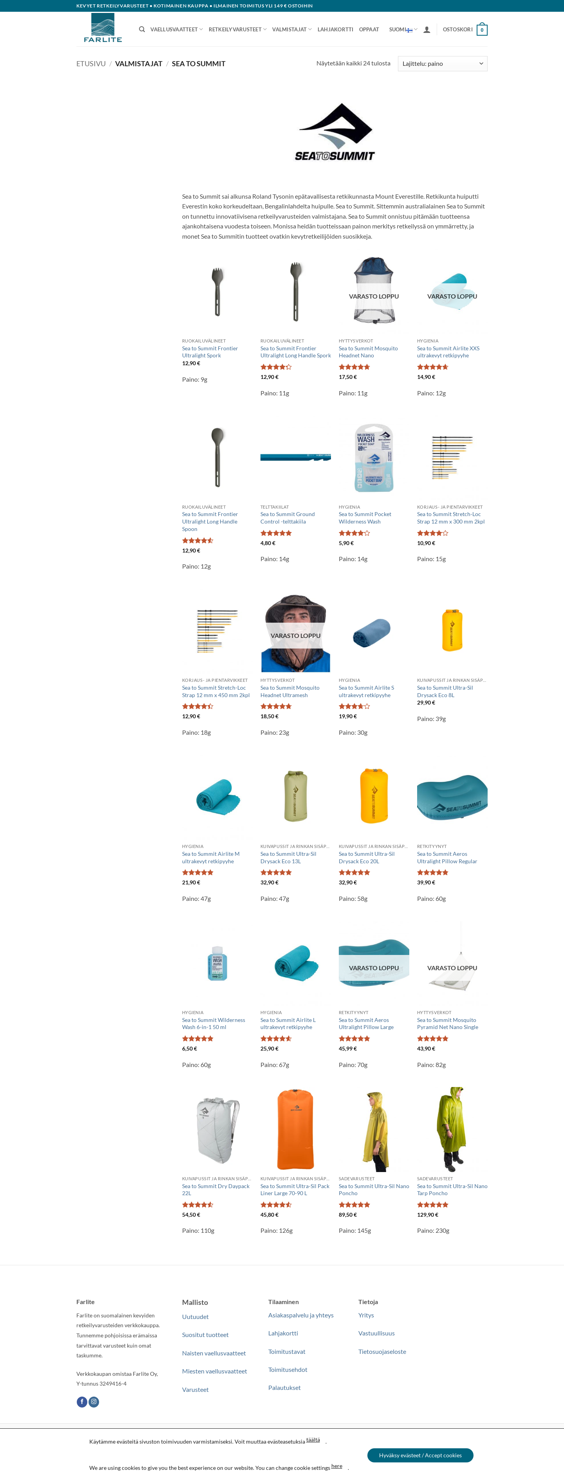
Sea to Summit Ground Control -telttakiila (287, 518)
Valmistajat (292, 29)
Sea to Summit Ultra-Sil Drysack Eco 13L (288, 857)
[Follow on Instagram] (94, 1402)
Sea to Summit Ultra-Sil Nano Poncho (374, 1190)
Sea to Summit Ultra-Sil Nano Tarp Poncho (452, 1190)
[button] (427, 29)
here (336, 1465)
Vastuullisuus (376, 1333)
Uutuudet (195, 1316)
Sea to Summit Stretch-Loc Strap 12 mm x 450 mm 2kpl (216, 691)
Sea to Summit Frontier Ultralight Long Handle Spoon (210, 521)
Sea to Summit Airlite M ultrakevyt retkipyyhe (211, 857)
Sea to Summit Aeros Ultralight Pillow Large (366, 1023)
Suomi (403, 29)
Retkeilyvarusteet (238, 29)
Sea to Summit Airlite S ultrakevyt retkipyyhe (366, 691)
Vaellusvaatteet (176, 29)
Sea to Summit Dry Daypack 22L (215, 1190)
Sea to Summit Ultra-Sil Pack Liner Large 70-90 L (294, 1190)
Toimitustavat (287, 1351)
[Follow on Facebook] (82, 1402)
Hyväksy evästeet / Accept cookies (420, 1455)
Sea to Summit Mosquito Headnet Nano (368, 352)
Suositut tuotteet (205, 1334)
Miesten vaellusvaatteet (214, 1371)
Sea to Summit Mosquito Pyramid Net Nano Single (447, 1023)
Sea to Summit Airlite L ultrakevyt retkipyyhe (288, 1023)
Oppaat (369, 29)
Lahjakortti (336, 29)
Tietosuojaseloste (382, 1351)
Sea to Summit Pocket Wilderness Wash (365, 518)
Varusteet (195, 1389)
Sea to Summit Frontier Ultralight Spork (210, 352)
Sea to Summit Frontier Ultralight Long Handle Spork (295, 352)
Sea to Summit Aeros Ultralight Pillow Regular (447, 857)
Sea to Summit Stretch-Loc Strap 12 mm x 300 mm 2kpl (451, 518)
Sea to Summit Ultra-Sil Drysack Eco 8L (445, 691)
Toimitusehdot (287, 1369)
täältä (313, 1439)
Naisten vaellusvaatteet (214, 1353)
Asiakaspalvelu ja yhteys (301, 1315)
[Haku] (142, 29)
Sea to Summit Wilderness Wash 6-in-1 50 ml (213, 1023)
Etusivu (91, 63)
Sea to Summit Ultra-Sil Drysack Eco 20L (367, 857)
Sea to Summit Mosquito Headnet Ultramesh (290, 691)
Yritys (366, 1315)
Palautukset (284, 1387)
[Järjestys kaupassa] (443, 63)
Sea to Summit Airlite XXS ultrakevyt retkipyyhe (448, 352)
